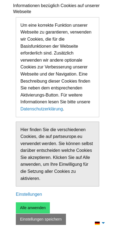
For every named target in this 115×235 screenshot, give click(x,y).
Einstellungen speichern (41, 219)
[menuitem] (98, 223)
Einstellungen (29, 194)
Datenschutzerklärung (41, 109)
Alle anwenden (33, 208)
